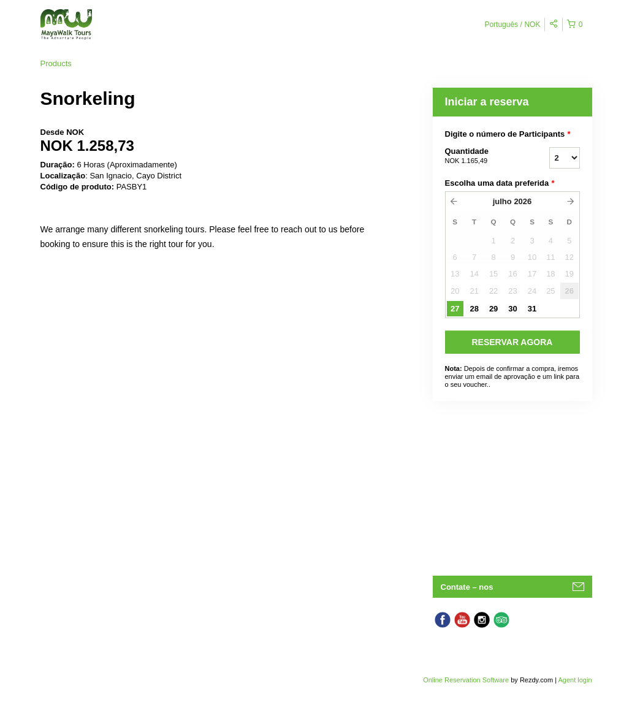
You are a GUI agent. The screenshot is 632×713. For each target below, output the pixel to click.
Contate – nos (467, 587)
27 (455, 308)
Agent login (575, 680)
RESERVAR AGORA (512, 342)
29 (493, 308)
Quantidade (482, 156)
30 (512, 308)
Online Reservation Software (466, 680)
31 (532, 308)
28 (474, 308)
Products (56, 63)
